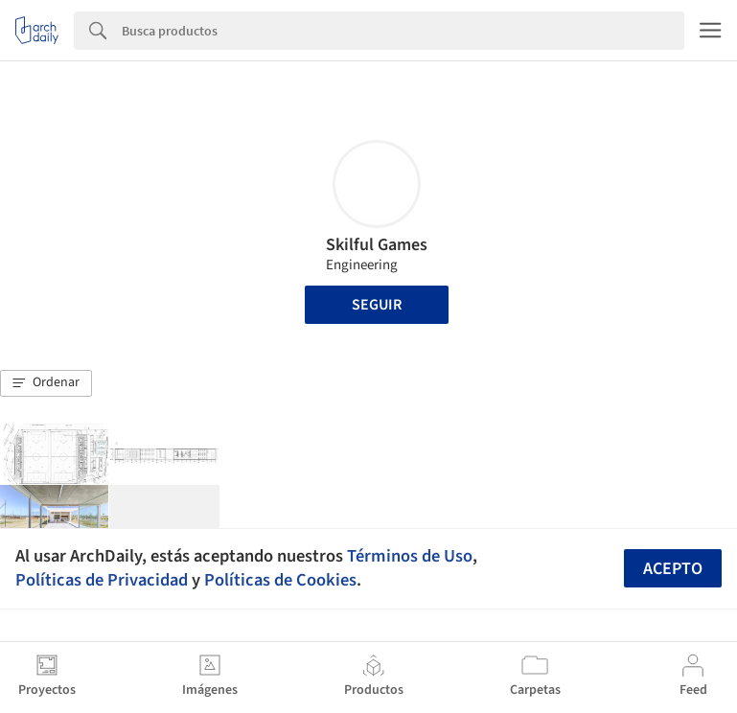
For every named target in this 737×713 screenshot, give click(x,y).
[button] (46, 383)
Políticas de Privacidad (101, 579)
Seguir (377, 304)
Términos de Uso (409, 555)
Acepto (672, 569)
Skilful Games (376, 245)
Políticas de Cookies (280, 579)
